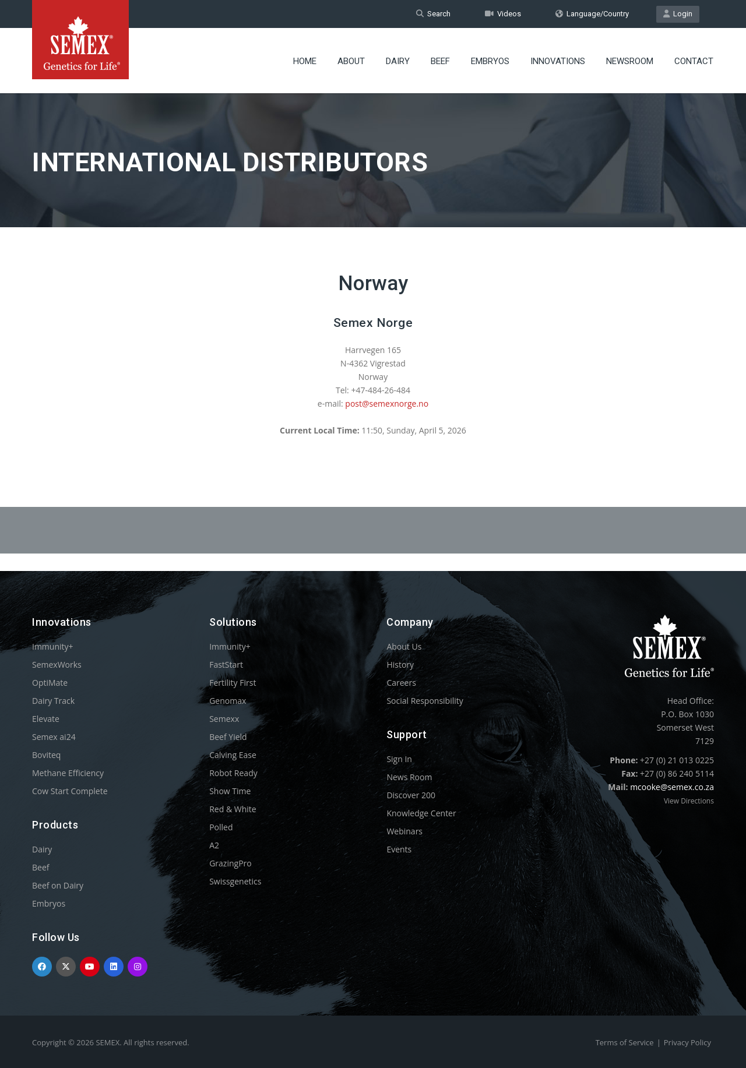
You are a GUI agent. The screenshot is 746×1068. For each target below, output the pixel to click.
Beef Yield (228, 736)
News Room (409, 777)
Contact (693, 61)
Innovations (557, 61)
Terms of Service (625, 1042)
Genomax (227, 700)
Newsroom (629, 61)
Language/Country (592, 13)
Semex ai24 (54, 736)
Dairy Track (53, 700)
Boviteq (46, 754)
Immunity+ (52, 646)
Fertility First (232, 682)
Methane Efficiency (68, 772)
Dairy (398, 61)
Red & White (232, 809)
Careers (401, 682)
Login (677, 13)
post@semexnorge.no (386, 403)
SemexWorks (57, 664)
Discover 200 (410, 795)
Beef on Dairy (57, 885)
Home (304, 61)
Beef (440, 61)
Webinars (404, 831)
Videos (503, 13)
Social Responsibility (424, 700)
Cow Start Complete (70, 790)
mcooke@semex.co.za (672, 786)
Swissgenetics (235, 881)
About (351, 61)
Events (398, 849)
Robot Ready (233, 772)
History (400, 664)
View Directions (689, 801)
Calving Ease (232, 754)
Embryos (490, 61)
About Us (403, 646)
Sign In (399, 758)
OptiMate (50, 682)
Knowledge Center (421, 813)
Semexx (224, 718)
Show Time (230, 790)
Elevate (45, 718)
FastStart (226, 664)
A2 (214, 845)
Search (433, 13)
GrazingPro (230, 863)
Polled (221, 827)
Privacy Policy (687, 1042)
